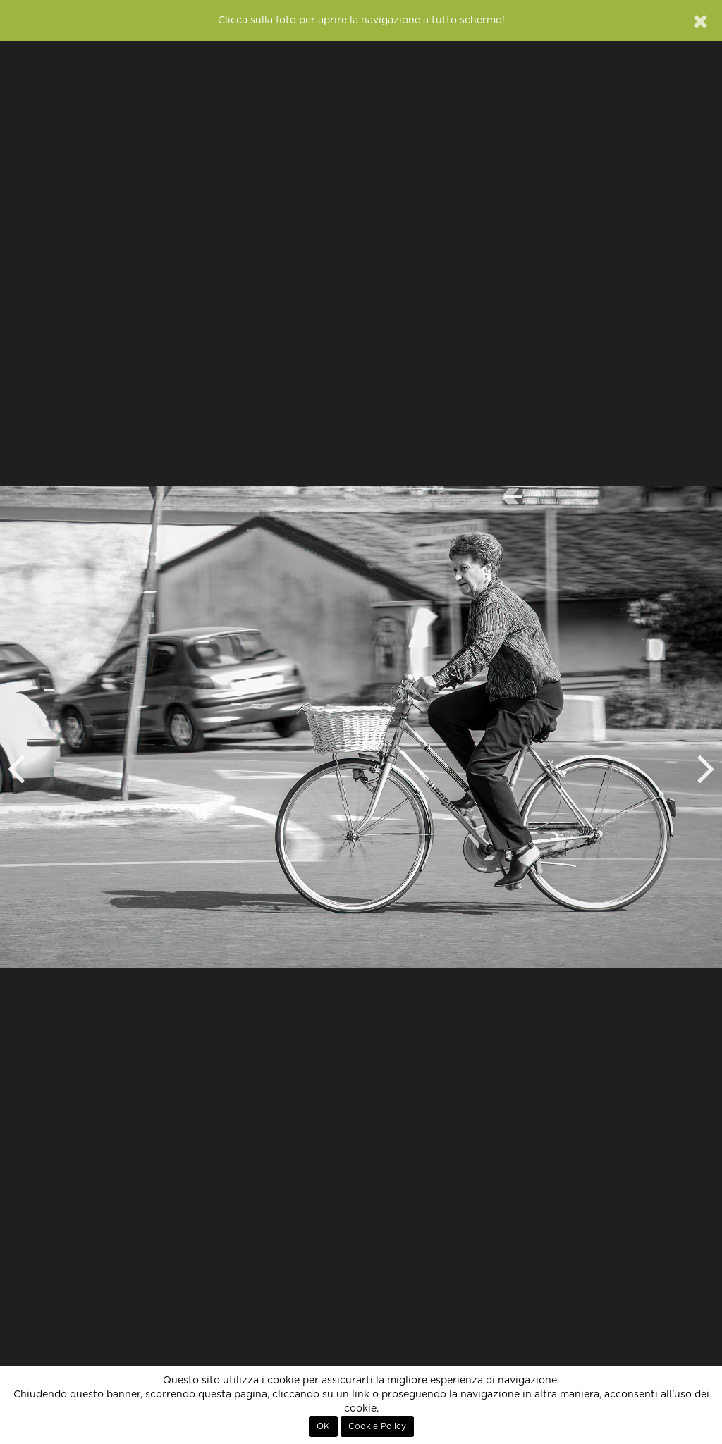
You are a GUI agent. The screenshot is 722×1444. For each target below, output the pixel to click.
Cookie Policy (377, 1426)
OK (323, 1426)
